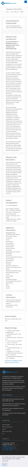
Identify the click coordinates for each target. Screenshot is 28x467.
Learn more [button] (5, 460)
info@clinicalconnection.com (9, 448)
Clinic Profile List (15, 11)
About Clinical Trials (7, 431)
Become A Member (6, 424)
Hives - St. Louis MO (12, 342)
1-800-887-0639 (6, 446)
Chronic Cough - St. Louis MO (14, 341)
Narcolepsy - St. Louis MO (13, 351)
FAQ (3, 433)
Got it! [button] (4, 464)
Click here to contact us (7, 449)
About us (4, 429)
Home (7, 11)
